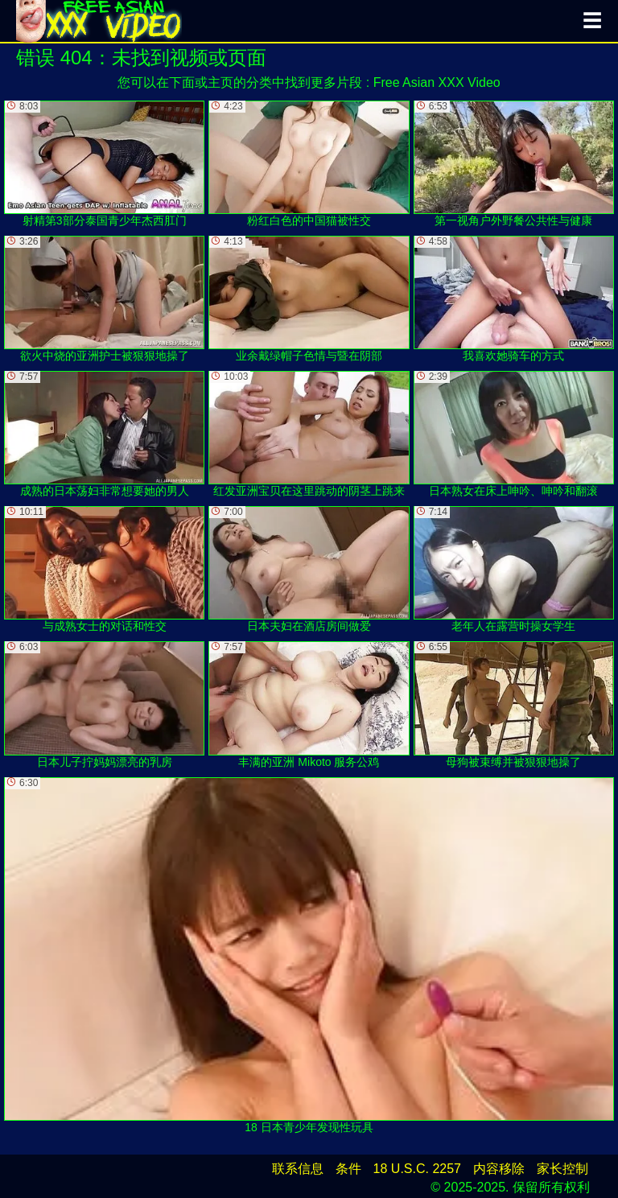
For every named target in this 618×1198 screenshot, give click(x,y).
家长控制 (562, 1168)
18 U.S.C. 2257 (417, 1168)
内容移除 (499, 1168)
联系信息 (297, 1168)
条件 (348, 1168)
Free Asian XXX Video (437, 82)
